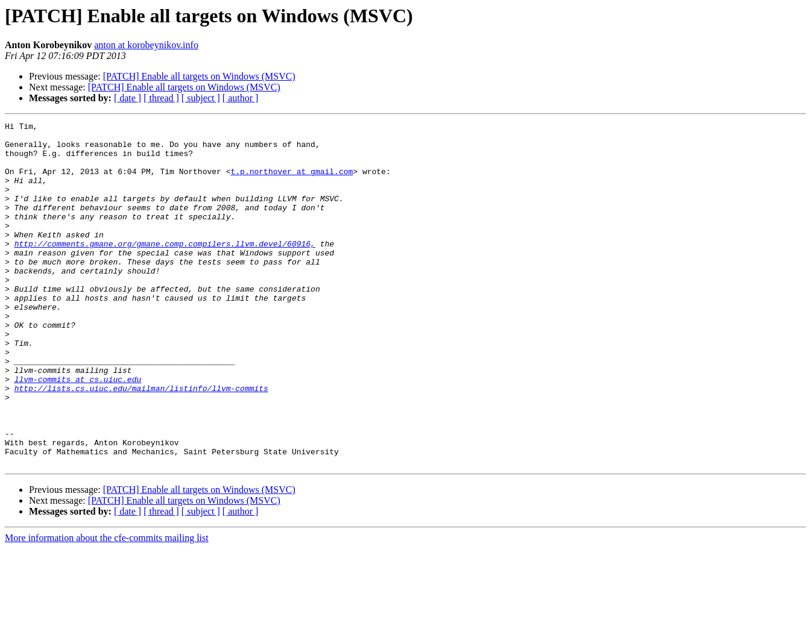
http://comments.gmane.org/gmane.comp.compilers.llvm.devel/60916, (164, 268)
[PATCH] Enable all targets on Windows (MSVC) (199, 76)
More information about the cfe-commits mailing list (107, 606)
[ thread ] (161, 98)
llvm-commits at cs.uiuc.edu (78, 431)
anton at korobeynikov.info (146, 45)
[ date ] (127, 98)
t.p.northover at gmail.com (291, 182)
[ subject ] (200, 98)
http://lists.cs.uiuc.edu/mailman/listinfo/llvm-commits (141, 442)
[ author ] (240, 98)
